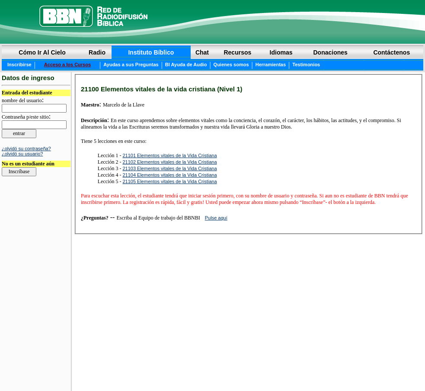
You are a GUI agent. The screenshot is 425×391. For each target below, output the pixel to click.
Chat (202, 52)
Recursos (237, 52)
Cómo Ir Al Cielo (42, 52)
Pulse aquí (216, 217)
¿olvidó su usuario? (22, 153)
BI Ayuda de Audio (186, 64)
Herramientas (271, 64)
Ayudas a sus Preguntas (130, 64)
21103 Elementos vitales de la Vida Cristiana (169, 168)
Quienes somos (231, 64)
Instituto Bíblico (151, 52)
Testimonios (306, 64)
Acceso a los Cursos (67, 64)
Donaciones (330, 52)
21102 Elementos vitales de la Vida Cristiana (169, 162)
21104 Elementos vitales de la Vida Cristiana (169, 175)
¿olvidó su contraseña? (26, 148)
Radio (97, 52)
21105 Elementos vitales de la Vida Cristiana (169, 181)
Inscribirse (19, 64)
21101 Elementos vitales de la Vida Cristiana (169, 155)
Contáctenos (391, 52)
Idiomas (281, 52)
